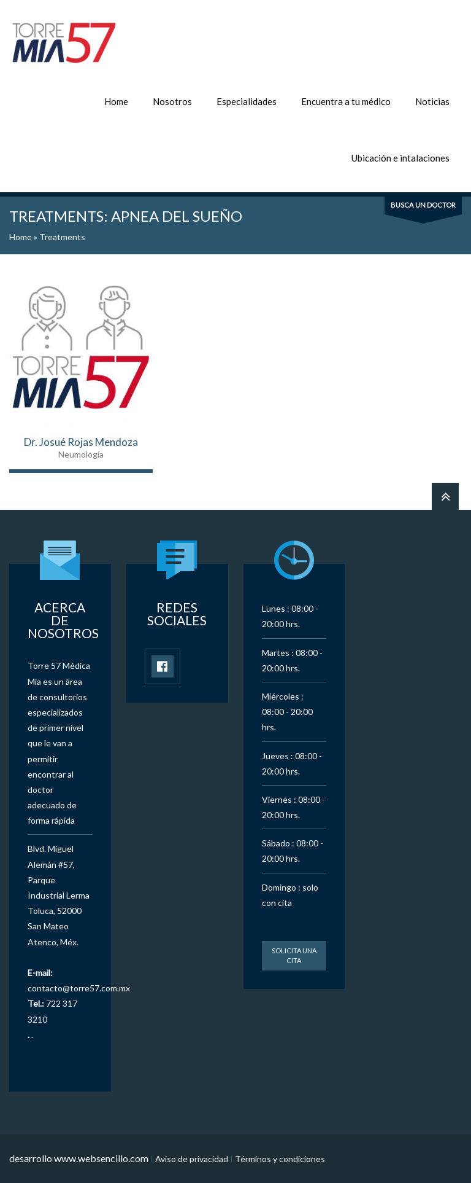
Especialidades (246, 101)
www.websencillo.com (101, 1158)
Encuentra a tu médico (346, 101)
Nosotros (172, 101)
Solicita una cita (294, 955)
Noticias (432, 101)
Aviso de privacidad (191, 1159)
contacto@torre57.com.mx (79, 988)
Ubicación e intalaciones (400, 157)
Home (116, 101)
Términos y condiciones (280, 1159)
